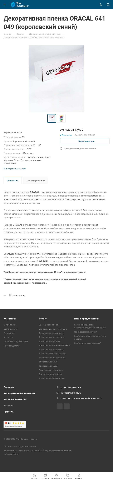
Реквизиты (9, 333)
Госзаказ (9, 387)
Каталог (8, 405)
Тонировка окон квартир (51, 337)
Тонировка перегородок (51, 333)
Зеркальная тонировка (50, 374)
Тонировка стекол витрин (52, 378)
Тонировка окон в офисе (51, 349)
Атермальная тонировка (51, 370)
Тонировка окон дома (49, 341)
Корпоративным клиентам (19, 393)
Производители (11, 346)
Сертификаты (10, 329)
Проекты (9, 411)
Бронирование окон (49, 325)
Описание (12, 180)
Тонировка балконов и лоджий (54, 345)
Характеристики (35, 180)
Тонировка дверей (48, 366)
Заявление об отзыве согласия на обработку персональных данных (37, 450)
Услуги (43, 318)
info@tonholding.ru (71, 393)
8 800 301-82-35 (70, 387)
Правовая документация (16, 341)
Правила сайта (11, 454)
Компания (10, 318)
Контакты (8, 337)
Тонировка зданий (48, 362)
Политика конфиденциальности (20, 446)
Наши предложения (86, 318)
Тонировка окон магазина (52, 357)
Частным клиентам (15, 399)
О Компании (10, 325)
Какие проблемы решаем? (87, 343)
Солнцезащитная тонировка (53, 329)
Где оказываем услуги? (85, 332)
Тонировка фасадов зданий (52, 353)
